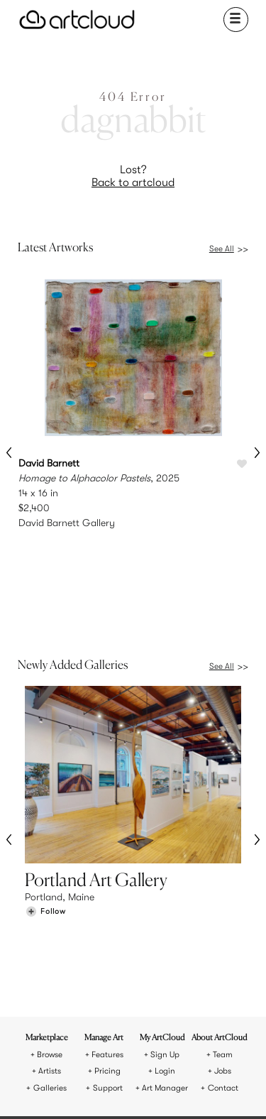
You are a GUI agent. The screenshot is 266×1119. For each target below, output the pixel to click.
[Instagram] (74, 1089)
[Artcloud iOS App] (168, 1091)
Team (223, 907)
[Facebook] (122, 1089)
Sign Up (164, 907)
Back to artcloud (133, 182)
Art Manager (165, 941)
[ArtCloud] (77, 19)
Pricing (107, 924)
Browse (49, 907)
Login (165, 924)
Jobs (222, 924)
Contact (223, 941)
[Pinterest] (97, 1089)
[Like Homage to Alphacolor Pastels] (242, 464)
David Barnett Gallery (66, 522)
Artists (49, 924)
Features (107, 907)
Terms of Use (104, 1040)
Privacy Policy (161, 1040)
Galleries (50, 941)
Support (108, 941)
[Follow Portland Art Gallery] (45, 822)
